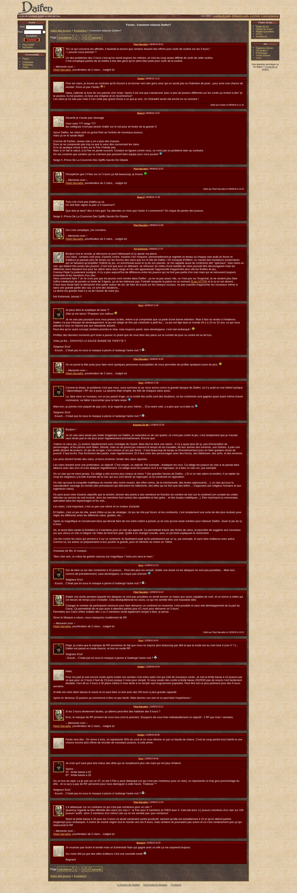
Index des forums (60, 30)
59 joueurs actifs (240, 16)
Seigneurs (27, 64)
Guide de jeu (262, 26)
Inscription (27, 47)
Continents (27, 62)
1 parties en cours (222, 16)
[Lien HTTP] (199, 281)
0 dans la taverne (269, 16)
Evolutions (80, 30)
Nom (31, 27)
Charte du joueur (264, 29)
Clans (25, 67)
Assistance (261, 36)
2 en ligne (255, 16)
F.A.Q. (259, 34)
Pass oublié (28, 44)
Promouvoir (262, 53)
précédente (65, 37)
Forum (25, 58)
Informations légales (155, 884)
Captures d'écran (264, 48)
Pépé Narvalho (62, 69)
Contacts (176, 884)
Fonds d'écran (263, 55)
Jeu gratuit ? (262, 50)
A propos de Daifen (128, 884)
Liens (258, 58)
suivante (96, 37)
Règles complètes (265, 31)
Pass (29, 31)
